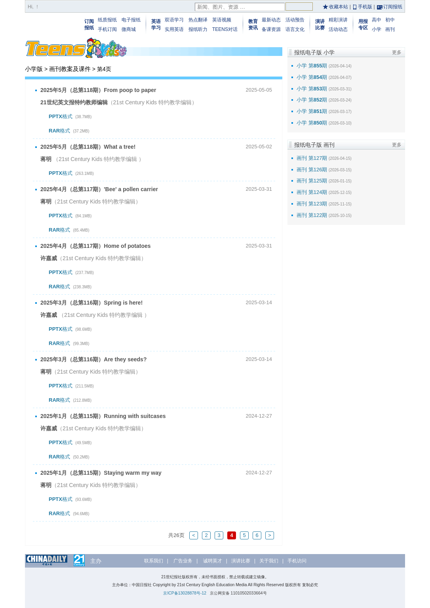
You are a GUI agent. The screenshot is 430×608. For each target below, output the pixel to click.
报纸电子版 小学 (314, 52)
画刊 (390, 29)
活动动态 (338, 29)
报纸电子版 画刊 (314, 145)
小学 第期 (312, 66)
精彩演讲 (338, 20)
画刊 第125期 (312, 181)
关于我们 (268, 561)
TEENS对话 (225, 29)
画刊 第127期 (312, 158)
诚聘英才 (212, 561)
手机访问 (296, 561)
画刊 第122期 (312, 215)
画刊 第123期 (312, 204)
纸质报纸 (107, 20)
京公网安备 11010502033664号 (238, 593)
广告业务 (182, 561)
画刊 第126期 (312, 170)
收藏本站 (338, 7)
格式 (70, 116)
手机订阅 (107, 29)
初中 (390, 20)
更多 (396, 52)
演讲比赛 (240, 561)
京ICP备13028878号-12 (184, 593)
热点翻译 (197, 20)
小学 (376, 29)
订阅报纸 (392, 7)
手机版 (365, 7)
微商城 (129, 29)
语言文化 (294, 29)
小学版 (34, 69)
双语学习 (174, 20)
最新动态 (271, 20)
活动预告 (294, 20)
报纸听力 (197, 29)
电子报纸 (131, 20)
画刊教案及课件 (70, 69)
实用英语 (174, 29)
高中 (376, 20)
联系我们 (153, 561)
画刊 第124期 (312, 192)
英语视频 (221, 20)
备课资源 (271, 29)
